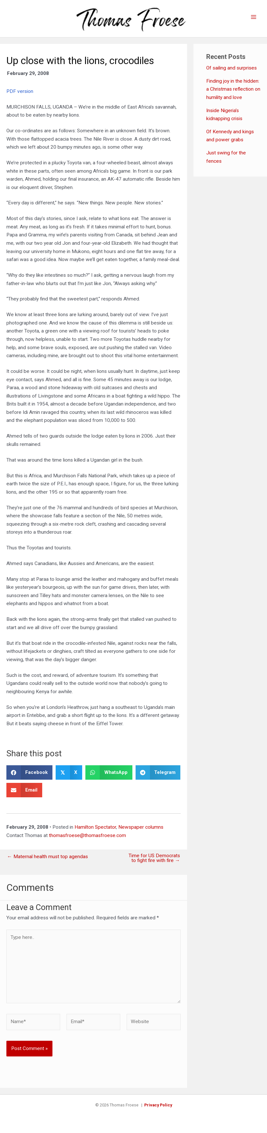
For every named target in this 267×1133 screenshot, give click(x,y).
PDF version (19, 91)
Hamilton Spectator (95, 827)
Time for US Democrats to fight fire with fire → (154, 858)
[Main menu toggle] (254, 17)
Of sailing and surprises (231, 68)
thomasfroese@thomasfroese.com (87, 835)
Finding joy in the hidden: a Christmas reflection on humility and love (233, 89)
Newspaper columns (140, 827)
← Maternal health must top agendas (47, 856)
